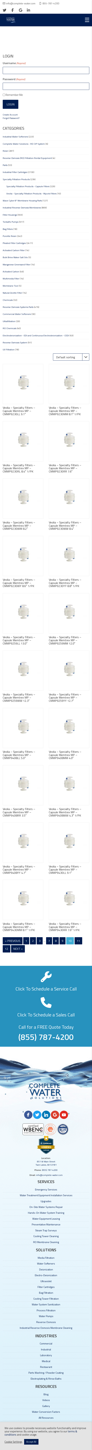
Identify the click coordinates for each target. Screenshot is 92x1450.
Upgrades (46, 1201)
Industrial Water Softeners (15, 136)
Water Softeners (46, 1263)
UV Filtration (9, 349)
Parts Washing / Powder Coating (46, 1373)
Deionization (46, 1269)
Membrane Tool (10, 285)
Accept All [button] (31, 1442)
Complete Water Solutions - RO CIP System (24, 144)
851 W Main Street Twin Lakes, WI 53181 (46, 1163)
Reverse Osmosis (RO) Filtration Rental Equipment (27, 158)
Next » (18, 949)
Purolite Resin (9, 236)
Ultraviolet (46, 1281)
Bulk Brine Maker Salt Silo (15, 257)
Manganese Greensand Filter (16, 264)
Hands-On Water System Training (46, 1213)
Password (14, 79)
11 (78, 941)
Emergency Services (46, 1189)
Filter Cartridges (46, 1287)
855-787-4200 (50, 3)
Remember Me (14, 95)
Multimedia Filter (11, 278)
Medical (46, 1361)
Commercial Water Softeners (17, 314)
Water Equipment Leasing (46, 1219)
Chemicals (8, 300)
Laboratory (46, 1355)
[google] (20, 10)
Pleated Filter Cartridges (14, 243)
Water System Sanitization (46, 1304)
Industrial (46, 1349)
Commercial (46, 1343)
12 (6, 949)
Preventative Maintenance (46, 1224)
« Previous (12, 941)
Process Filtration (46, 1310)
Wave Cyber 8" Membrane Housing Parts (22, 200)
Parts (5, 165)
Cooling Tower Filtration (46, 1298)
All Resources (46, 1418)
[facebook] (12, 10)
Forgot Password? (11, 118)
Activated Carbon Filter (14, 250)
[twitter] (4, 10)
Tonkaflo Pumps (10, 222)
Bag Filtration (46, 1293)
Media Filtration (46, 1258)
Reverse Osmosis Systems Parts (18, 307)
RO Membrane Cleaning (46, 1242)
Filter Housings (10, 215)
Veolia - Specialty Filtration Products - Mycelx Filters (31, 193)
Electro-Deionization (46, 1275)
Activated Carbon (11, 271)
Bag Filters (8, 229)
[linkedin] (28, 10)
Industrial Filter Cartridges (15, 172)
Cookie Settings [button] (13, 1442)
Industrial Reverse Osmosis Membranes (22, 207)
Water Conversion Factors (46, 1412)
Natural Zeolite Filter (12, 293)
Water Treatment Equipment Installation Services (46, 1195)
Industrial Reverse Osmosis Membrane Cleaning (46, 1328)
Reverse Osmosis (46, 1322)
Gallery (46, 1406)
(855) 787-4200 (50, 1170)
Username (14, 63)
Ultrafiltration (9, 321)
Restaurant (46, 1367)
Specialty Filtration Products (16, 179)
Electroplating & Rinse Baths (46, 1378)
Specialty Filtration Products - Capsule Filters (27, 186)
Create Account (10, 114)
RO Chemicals (9, 328)
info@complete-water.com (20, 3)
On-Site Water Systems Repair (46, 1207)
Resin (5, 151)
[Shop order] (71, 357)
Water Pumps (46, 1316)
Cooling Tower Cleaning (46, 1236)
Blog (46, 1394)
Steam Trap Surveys (46, 1230)
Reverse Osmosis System (15, 342)
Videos (46, 1400)
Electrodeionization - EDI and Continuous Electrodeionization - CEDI (36, 335)
